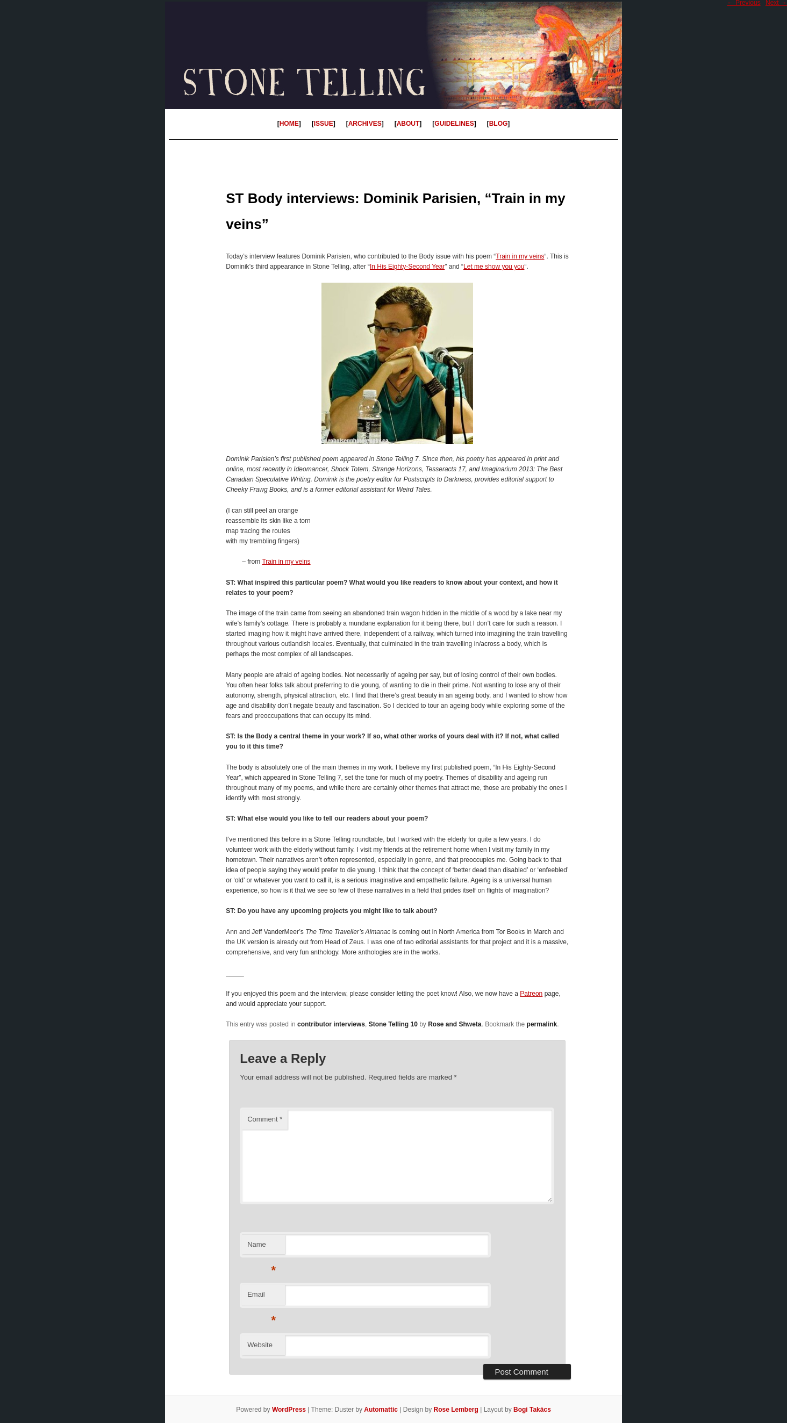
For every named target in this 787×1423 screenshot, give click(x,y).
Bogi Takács (532, 1409)
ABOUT (408, 123)
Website (260, 1345)
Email (261, 1297)
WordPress (289, 1409)
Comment (264, 1119)
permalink (542, 1024)
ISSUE (323, 123)
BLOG (498, 123)
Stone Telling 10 (393, 1024)
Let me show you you (493, 266)
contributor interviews (331, 1024)
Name (261, 1247)
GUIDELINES (454, 123)
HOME (289, 123)
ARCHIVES (365, 123)
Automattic (381, 1409)
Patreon (531, 993)
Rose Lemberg (455, 1409)
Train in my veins (520, 256)
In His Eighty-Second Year (407, 266)
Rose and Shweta (454, 1024)
